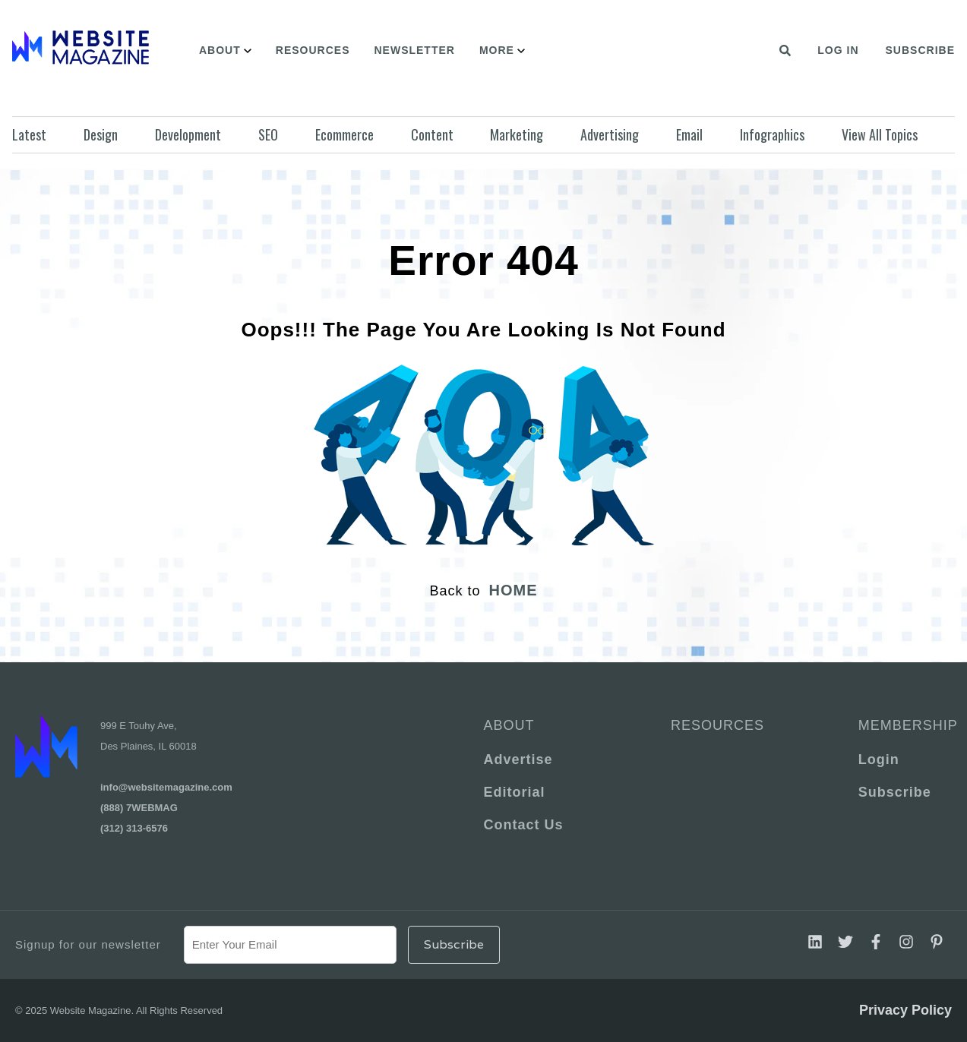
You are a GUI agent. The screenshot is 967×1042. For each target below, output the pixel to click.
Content (432, 134)
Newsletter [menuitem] (414, 50)
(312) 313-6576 (134, 828)
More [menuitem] (496, 50)
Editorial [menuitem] (514, 792)
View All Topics (880, 134)
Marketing (516, 134)
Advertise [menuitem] (518, 759)
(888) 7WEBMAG (139, 807)
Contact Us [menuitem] (524, 824)
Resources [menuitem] (313, 50)
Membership (905, 725)
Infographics (772, 134)
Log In (837, 50)
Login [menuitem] (878, 759)
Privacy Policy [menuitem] (905, 1010)
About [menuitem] (220, 50)
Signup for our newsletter (88, 944)
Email (689, 134)
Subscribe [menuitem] (894, 792)
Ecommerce (344, 134)
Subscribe (920, 50)
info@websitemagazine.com (166, 787)
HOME (513, 590)
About (509, 725)
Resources (717, 725)
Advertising (609, 134)
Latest (29, 134)
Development (188, 134)
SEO (268, 134)
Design (101, 134)
